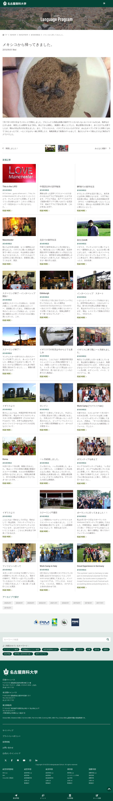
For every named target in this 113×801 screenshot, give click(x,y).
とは (5, 773)
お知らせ (26, 780)
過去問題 (16, 796)
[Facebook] (12, 760)
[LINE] (18, 760)
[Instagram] (30, 760)
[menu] (108, 4)
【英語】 (8, 778)
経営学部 (27, 769)
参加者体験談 (35, 35)
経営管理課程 (8, 769)
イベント (43, 796)
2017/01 (99, 603)
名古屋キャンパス (10, 692)
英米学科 (91, 775)
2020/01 (65, 603)
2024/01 (19, 603)
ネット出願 (97, 796)
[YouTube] (24, 760)
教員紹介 (26, 783)
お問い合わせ (8, 748)
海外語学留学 (23, 35)
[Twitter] (6, 760)
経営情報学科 (28, 778)
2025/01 (7, 603)
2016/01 (7, 608)
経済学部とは (49, 773)
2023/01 (30, 603)
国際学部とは (92, 773)
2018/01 (88, 603)
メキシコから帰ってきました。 (53, 35)
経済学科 (48, 775)
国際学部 (92, 769)
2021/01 (53, 603)
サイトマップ (8, 730)
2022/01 (42, 603)
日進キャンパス (9, 680)
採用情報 (6, 742)
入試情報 (70, 796)
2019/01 (76, 603)
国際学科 (91, 778)
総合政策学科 (49, 778)
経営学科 (26, 775)
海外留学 (13, 35)
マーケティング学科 (73, 775)
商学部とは (70, 773)
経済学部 (49, 769)
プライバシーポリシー (11, 736)
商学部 (70, 769)
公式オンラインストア (11, 753)
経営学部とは (28, 773)
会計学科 (69, 778)
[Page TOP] (109, 789)
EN (104, 4)
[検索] (108, 639)
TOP (5, 35)
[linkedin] (36, 760)
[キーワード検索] (54, 639)
